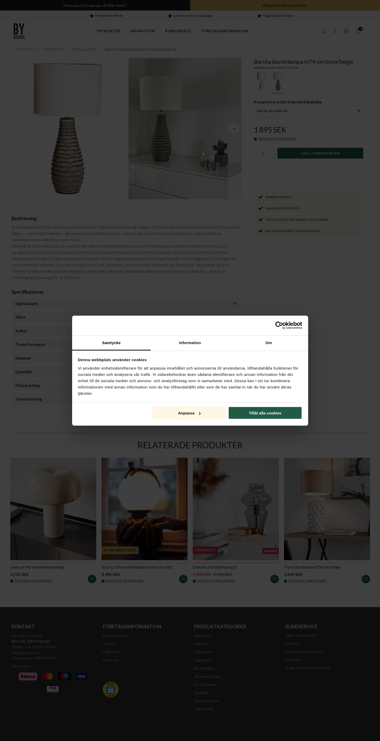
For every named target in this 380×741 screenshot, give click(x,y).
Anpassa (189, 413)
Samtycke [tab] (111, 342)
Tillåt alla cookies (265, 413)
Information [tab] (190, 342)
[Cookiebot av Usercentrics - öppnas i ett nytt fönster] (279, 325)
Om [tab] (268, 342)
